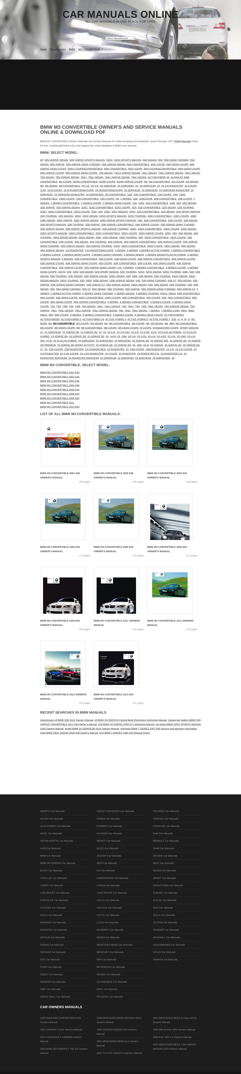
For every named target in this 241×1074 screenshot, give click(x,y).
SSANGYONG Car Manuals (168, 885)
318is (141, 203)
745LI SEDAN (192, 173)
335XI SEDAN (172, 246)
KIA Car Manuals (106, 870)
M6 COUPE (46, 328)
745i (124, 306)
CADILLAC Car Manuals (53, 878)
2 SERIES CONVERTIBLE (65, 203)
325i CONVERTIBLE (148, 211)
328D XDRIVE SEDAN (86, 220)
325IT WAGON (119, 211)
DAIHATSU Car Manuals (53, 929)
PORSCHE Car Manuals (166, 826)
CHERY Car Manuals (51, 885)
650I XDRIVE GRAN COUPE (81, 173)
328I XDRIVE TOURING (115, 229)
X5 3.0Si (141, 336)
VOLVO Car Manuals (164, 952)
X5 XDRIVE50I (125, 186)
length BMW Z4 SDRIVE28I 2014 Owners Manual (92, 728)
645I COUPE (153, 297)
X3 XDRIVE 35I (95, 336)
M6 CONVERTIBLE (69, 186)
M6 (166, 323)
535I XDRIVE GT (95, 284)
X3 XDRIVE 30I (77, 336)
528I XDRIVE (75, 276)
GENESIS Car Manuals (53, 981)
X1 (41, 332)
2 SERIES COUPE (91, 203)
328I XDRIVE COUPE (147, 224)
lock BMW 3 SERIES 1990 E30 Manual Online (124, 733)
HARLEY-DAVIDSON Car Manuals (115, 811)
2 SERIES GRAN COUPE (117, 203)
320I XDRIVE (47, 207)
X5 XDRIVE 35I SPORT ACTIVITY (75, 345)
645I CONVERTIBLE (133, 297)
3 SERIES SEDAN (134, 254)
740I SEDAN (105, 173)
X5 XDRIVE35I (108, 186)
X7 (41, 349)
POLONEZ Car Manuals (166, 811)
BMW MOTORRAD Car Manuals (58, 863)
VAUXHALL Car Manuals (166, 937)
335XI (116, 246)
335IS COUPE (178, 237)
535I (138, 280)
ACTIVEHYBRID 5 (71, 319)
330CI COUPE (129, 233)
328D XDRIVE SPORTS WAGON (118, 220)
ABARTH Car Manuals (52, 811)
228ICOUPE (145, 198)
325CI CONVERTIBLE (60, 211)
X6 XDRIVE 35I (172, 345)
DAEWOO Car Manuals (53, 922)
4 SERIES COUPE (176, 267)
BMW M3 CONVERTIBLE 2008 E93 (59, 394)
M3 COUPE (178, 181)
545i (189, 284)
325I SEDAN (168, 211)
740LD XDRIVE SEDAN (127, 173)
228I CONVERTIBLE (165, 198)
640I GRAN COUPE (177, 164)
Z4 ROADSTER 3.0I (171, 353)
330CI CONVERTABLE (81, 233)
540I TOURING (177, 284)
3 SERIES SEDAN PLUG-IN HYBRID (165, 254)
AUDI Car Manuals (50, 848)
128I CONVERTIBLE (144, 194)
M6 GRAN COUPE (64, 328)
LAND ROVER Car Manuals (112, 892)
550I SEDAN (99, 289)
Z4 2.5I (170, 349)
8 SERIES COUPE (123, 315)
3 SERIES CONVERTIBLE (185, 250)
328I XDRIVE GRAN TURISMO (177, 224)
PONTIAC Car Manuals (165, 818)
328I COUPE (175, 220)
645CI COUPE (113, 297)
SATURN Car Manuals (165, 855)
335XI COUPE (155, 246)
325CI (43, 211)
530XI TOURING (69, 280)
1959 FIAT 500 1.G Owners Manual (172, 1037)
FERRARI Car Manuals (53, 952)
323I (134, 207)
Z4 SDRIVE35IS (95, 194)
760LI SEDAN (138, 177)
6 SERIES (112, 302)
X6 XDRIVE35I (147, 186)
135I (175, 194)
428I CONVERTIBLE (86, 259)
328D (193, 216)
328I (140, 220)
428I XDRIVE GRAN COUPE (81, 263)
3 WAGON (67, 259)
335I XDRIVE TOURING (99, 246)
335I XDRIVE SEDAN (72, 246)
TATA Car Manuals (163, 907)
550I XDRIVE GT (186, 289)
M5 (42, 186)
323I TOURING (185, 207)
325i (100, 211)
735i (58, 306)
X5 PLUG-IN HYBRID (65, 340)
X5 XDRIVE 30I (140, 340)
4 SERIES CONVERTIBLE (149, 267)
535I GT (172, 280)
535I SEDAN (184, 280)
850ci (191, 310)
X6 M (146, 345)
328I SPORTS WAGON (53, 224)
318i (134, 203)
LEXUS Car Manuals (108, 900)
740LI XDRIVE (112, 306)
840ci (184, 310)
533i (82, 280)
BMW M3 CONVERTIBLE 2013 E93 (59, 406)
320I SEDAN (189, 203)
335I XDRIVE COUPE (169, 242)
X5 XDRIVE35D (104, 340)
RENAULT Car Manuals (166, 840)
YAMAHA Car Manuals (165, 959)
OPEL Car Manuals (107, 989)
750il (143, 306)
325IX (132, 211)
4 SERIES (128, 267)
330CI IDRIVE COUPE (151, 233)
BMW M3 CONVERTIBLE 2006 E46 (59, 389)
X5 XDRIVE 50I (122, 345)
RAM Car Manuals (163, 833)
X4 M (113, 336)
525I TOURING (128, 272)
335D (98, 237)
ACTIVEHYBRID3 (174, 315)
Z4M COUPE (137, 349)
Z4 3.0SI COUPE (69, 353)
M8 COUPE (110, 328)
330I (174, 233)
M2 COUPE (65, 181)
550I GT (86, 289)
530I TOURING (162, 276)
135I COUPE (107, 198)
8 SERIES (75, 315)
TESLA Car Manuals (164, 915)
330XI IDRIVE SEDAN (65, 237)
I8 (185, 319)
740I (71, 306)
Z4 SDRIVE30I (150, 190)
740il (77, 306)
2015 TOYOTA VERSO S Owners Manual (119, 1053)
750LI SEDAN (95, 177)
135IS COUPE (67, 198)
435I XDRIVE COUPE (71, 267)
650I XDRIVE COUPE (52, 173)
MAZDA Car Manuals (108, 937)
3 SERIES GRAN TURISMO (107, 254)
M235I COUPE (107, 181)
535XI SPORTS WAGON (127, 160)
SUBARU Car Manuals (165, 892)
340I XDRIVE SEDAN (52, 250)
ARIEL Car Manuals (51, 833)
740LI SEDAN (149, 173)
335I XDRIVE (115, 242)
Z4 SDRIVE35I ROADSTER (69, 194)
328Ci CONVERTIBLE (159, 216)
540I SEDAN (149, 160)
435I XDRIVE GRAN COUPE (100, 267)
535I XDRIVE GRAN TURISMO (68, 284)
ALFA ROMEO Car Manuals (55, 826)
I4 (182, 319)
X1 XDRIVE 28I (70, 332)
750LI (84, 177)
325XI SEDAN (90, 216)
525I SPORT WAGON (107, 272)
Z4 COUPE (111, 353)
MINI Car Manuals (106, 959)
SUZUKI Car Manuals (164, 900)
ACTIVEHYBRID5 (50, 319)
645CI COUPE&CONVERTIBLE (85, 168)
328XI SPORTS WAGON (53, 233)
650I (164, 297)
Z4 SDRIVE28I (132, 190)
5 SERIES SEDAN (124, 293)
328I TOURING (75, 224)
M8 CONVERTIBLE (91, 328)
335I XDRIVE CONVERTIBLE (140, 242)
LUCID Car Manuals (107, 922)
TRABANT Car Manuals (166, 929)
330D (168, 233)
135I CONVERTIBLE (87, 198)
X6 (136, 186)
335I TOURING (98, 242)
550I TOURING (115, 289)
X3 (104, 332)
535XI (109, 160)
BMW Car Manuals (50, 855)
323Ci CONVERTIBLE (101, 207)
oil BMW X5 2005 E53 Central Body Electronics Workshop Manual (131, 720)
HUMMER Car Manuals (109, 826)
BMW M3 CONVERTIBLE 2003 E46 (59, 381)
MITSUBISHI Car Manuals (111, 967)
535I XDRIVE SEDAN (56, 160)
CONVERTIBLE (48, 181)
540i (150, 284)
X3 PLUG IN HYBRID (169, 332)
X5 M (49, 340)
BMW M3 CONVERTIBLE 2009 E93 (59, 398)
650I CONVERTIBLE (115, 168)
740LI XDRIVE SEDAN (170, 173)
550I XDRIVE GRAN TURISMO (83, 164)
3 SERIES (132, 250)
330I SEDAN (185, 233)
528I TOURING (58, 276)
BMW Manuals (183, 141)
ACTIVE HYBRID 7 (159, 319)
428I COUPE (106, 259)
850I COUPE (62, 315)
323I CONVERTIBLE (149, 207)
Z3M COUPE (56, 349)
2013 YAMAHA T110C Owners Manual (61, 1029)
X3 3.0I (135, 332)
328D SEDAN (47, 220)
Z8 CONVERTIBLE (115, 194)
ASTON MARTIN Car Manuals (56, 840)
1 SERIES (125, 198)
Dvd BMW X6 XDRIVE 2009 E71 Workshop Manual (126, 724)
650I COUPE (135, 168)
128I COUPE (164, 194)
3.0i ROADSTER (74, 250)
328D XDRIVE (64, 220)
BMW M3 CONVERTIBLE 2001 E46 (59, 372)
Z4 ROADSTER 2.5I (148, 353)
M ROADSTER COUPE (166, 328)
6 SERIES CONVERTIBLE (134, 302)
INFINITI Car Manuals (108, 840)
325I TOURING (48, 216)
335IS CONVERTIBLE (156, 237)
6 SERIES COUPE (160, 302)
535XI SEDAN (139, 284)
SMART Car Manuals (164, 878)
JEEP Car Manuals (107, 863)
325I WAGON (65, 216)
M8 (78, 328)
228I (135, 198)
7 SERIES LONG (170, 310)
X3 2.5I (111, 332)
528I (191, 272)
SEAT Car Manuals (163, 863)
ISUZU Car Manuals (107, 848)
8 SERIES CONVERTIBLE (97, 315)
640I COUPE (158, 164)
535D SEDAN (100, 280)
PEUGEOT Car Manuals (110, 996)
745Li (131, 306)
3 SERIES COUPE (50, 254)
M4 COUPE (138, 323)
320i (178, 203)
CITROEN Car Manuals (53, 907)
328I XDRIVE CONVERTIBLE (117, 224)
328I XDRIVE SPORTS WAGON (83, 229)
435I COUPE (145, 263)
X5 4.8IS (181, 336)
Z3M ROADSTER (74, 349)
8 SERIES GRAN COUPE (149, 315)
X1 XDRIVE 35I (88, 332)
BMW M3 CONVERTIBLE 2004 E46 (59, 385)
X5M (124, 336)
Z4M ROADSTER (155, 349)
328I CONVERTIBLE (155, 220)
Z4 (127, 349)
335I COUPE (66, 242)
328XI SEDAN (188, 229)
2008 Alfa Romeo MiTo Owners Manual (174, 1029)
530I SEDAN (146, 276)
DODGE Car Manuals (52, 944)
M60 (171, 323)
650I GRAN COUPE (189, 168)
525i (69, 272)
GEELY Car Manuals (51, 974)
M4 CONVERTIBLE (119, 323)
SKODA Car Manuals (164, 870)
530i (128, 276)
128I (129, 194)
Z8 (173, 358)
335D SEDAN (110, 237)
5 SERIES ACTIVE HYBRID (66, 293)
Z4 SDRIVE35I (143, 358)
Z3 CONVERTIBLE (95, 349)
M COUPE (145, 328)
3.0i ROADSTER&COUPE (99, 250)
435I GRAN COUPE (164, 263)
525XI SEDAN (153, 272)
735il (64, 306)
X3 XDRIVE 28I (59, 336)
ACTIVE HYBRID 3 (115, 319)
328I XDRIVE (92, 224)
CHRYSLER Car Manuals (54, 900)
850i (51, 315)
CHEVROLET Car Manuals (55, 892)
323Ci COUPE (123, 207)
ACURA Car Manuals (51, 818)
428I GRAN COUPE (125, 259)
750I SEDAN (47, 177)
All (41, 160)
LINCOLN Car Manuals (109, 907)
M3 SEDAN (192, 181)
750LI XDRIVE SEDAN (117, 177)
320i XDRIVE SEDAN (68, 207)
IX (189, 319)
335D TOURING (128, 237)
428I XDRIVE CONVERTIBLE (154, 259)
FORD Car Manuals (51, 967)
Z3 (158, 186)
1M (117, 198)
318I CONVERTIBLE (156, 203)
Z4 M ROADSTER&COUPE (79, 190)
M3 (145, 181)
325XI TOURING (137, 216)
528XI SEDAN (117, 276)
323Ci (84, 207)
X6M (139, 345)
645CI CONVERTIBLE (91, 297)
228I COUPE (185, 198)
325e (94, 211)
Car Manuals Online (121, 14)
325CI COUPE (82, 211)
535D (89, 280)
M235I (43, 323)
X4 (107, 336)
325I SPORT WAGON (188, 211)
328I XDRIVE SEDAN (52, 229)
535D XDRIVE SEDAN (121, 280)
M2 (193, 319)
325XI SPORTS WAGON (113, 216)
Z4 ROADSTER (127, 353)
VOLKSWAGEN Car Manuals (169, 944)
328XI (133, 229)
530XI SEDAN (180, 276)
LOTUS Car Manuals (108, 915)
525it (75, 272)
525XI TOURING (172, 272)
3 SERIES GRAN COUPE (76, 254)
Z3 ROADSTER (116, 349)
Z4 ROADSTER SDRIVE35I (83, 358)
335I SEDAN (81, 242)
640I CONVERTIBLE (138, 164)
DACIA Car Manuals (51, 915)
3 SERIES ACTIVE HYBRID (154, 250)
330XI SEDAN (86, 237)
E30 (174, 319)
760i (121, 310)
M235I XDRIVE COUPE (130, 181)
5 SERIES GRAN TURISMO (97, 293)
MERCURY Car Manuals (110, 952)
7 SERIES (154, 310)
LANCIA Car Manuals (108, 885)
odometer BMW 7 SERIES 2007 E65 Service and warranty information (158, 728)
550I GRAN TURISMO (176, 160)
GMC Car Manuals (50, 989)
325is (107, 211)
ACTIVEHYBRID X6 (158, 177)
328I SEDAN (190, 220)
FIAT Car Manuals (50, 959)
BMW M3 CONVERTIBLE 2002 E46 (59, 376)
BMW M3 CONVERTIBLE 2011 (57, 402)
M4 (106, 323)
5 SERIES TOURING (147, 293)
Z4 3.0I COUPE (183, 349)
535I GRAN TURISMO (154, 280)
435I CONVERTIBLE (124, 263)
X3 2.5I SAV (122, 332)
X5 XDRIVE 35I (178, 340)
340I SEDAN (188, 246)
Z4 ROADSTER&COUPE (109, 190)
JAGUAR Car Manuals (109, 855)
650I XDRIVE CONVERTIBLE (90, 302)
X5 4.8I (171, 336)
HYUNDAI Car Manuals (109, 833)
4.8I (119, 267)
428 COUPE (105, 263)
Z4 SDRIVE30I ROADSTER (174, 190)
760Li (128, 310)
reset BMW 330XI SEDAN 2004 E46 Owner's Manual (69, 733)
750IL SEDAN (155, 306)
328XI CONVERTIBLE (150, 229)
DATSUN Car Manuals (52, 937)
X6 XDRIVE (156, 345)
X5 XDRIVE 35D (159, 340)
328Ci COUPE (181, 216)
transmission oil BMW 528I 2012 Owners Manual (66, 720)
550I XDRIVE (57, 164)
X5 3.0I (85, 186)
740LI (100, 306)
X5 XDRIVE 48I (104, 345)
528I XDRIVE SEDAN (96, 276)
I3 (178, 319)
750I (137, 306)
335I (140, 237)
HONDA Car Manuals (108, 818)
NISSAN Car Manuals (108, 974)
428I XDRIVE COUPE (183, 259)
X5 (118, 336)
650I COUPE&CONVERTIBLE (160, 168)
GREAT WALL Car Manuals (55, 996)
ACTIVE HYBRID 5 (137, 319)
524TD (61, 272)
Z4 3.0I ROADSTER (172, 186)
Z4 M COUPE (54, 190)
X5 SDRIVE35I (86, 340)
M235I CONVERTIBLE (85, 181)
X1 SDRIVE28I (53, 332)
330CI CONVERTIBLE (107, 233)
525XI (141, 272)
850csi (43, 315)
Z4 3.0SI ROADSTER (92, 353)
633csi (163, 293)
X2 (100, 332)
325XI (77, 216)
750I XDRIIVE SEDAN (176, 306)
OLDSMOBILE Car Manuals (112, 981)
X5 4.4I (94, 186)
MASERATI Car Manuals (110, 929)
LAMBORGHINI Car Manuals (112, 878)
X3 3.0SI (144, 332)
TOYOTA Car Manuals (165, 922)
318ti (172, 203)
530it (134, 276)
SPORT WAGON (189, 328)
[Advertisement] (120, 84)
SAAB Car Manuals (163, 848)
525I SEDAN (86, 272)
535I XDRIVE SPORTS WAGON (87, 160)
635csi (172, 293)
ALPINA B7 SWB (180, 177)
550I (160, 160)
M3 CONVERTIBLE (159, 181)
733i (52, 306)
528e (185, 272)
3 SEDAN (120, 250)
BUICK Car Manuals (51, 870)
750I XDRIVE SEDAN (67, 177)
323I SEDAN (169, 207)
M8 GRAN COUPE (128, 328)
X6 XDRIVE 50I (191, 345)
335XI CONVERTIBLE (133, 246)
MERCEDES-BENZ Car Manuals (114, 944)
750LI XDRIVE (83, 310)
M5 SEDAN (51, 186)
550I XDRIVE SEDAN (113, 164)
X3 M (153, 332)
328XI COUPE (171, 229)
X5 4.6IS (161, 336)
